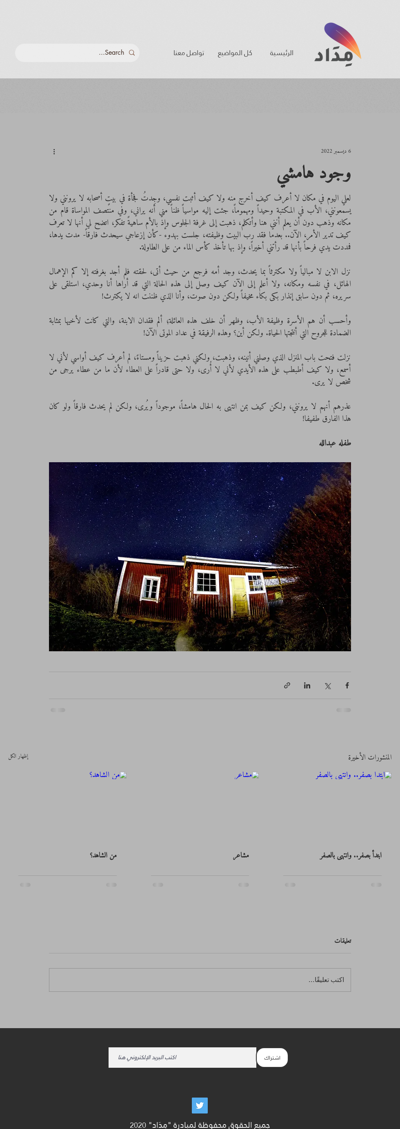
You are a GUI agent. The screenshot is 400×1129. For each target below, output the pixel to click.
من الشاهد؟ (103, 855)
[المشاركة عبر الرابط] (287, 685)
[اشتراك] (272, 1057)
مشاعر (241, 855)
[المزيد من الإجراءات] (54, 151)
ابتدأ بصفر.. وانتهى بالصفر (351, 855)
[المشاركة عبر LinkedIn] (307, 685)
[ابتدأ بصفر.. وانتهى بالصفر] (332, 805)
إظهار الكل (18, 757)
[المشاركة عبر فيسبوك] (347, 685)
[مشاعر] (200, 805)
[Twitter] (200, 1105)
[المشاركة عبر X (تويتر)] (327, 685)
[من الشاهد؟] (68, 805)
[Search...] (78, 53)
